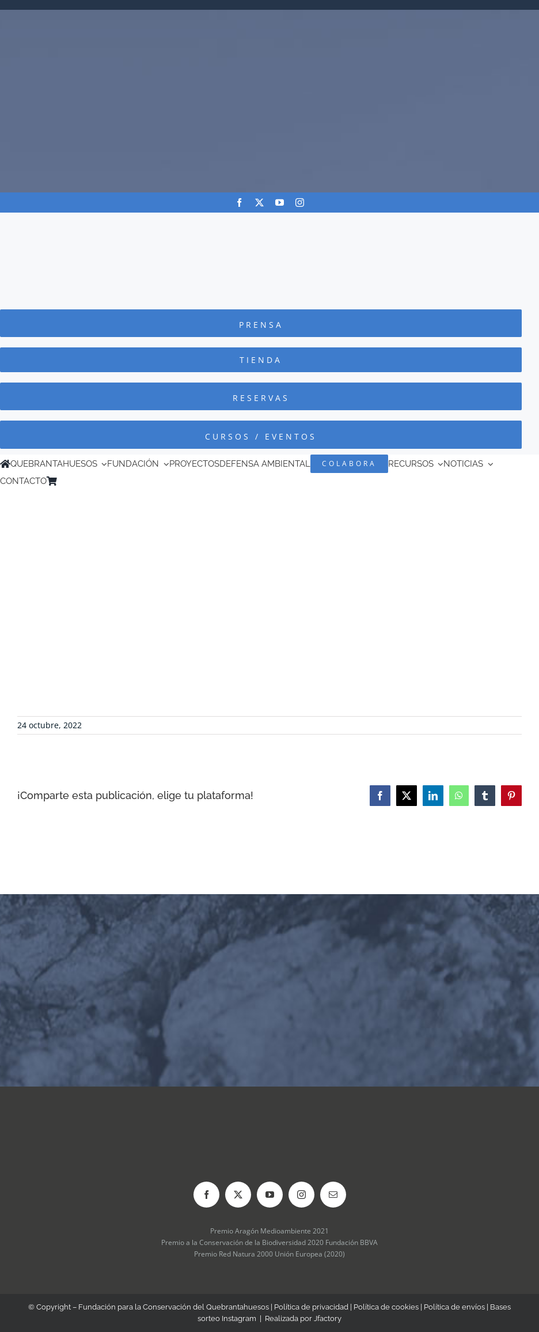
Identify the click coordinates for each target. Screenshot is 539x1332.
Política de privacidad (311, 1307)
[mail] (333, 1195)
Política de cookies (386, 1307)
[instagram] (299, 202)
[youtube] (279, 202)
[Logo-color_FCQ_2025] (269, 223)
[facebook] (239, 202)
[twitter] (259, 202)
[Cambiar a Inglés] (78, 481)
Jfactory (327, 1318)
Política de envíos (454, 1307)
